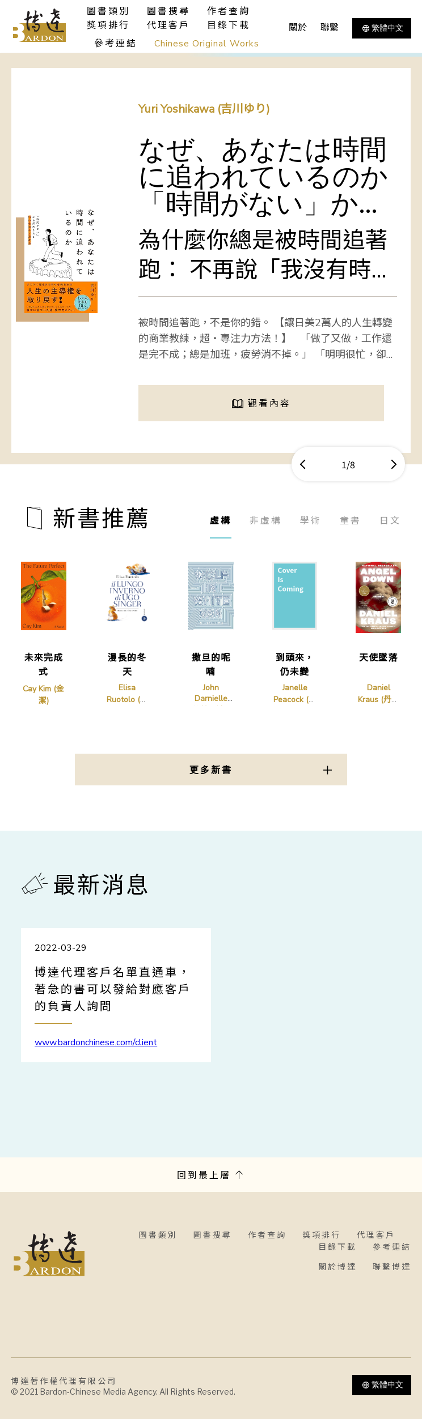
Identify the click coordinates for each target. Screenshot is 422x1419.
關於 (298, 28)
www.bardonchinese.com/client (96, 1042)
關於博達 (337, 1267)
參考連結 (115, 43)
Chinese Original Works (206, 43)
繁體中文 (381, 28)
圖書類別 (158, 1235)
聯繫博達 (392, 1267)
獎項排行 (108, 25)
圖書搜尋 (212, 1235)
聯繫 (329, 28)
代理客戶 (168, 25)
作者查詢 (228, 11)
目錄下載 (228, 25)
